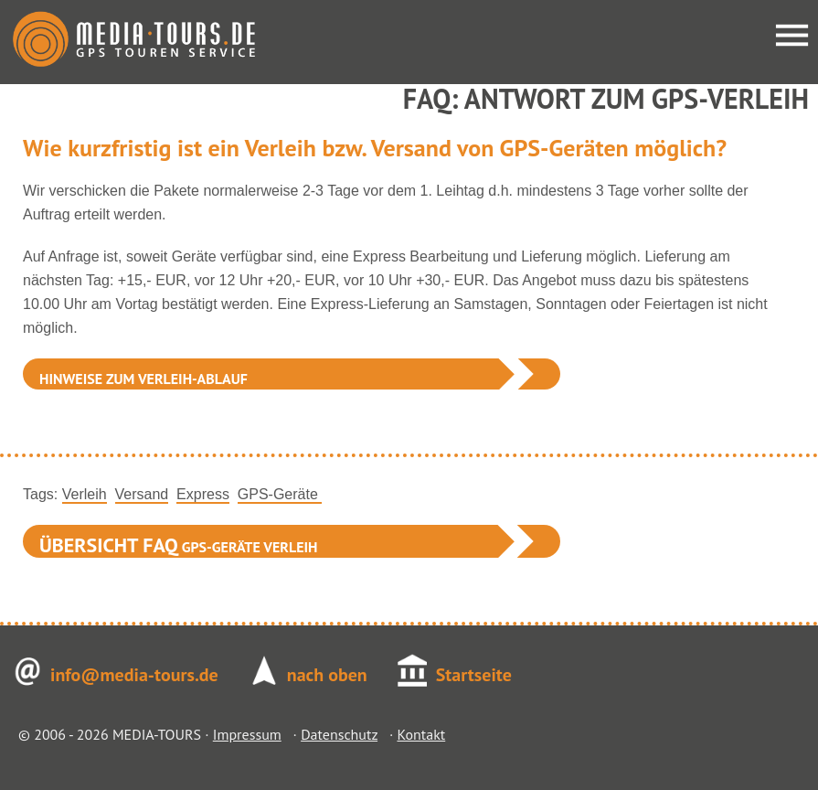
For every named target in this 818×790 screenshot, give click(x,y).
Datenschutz (339, 734)
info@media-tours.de (134, 675)
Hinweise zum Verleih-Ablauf (143, 378)
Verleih (84, 494)
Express (202, 494)
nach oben (327, 675)
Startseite (474, 675)
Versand (142, 494)
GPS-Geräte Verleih (178, 545)
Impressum (247, 734)
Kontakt (421, 734)
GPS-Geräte (280, 494)
